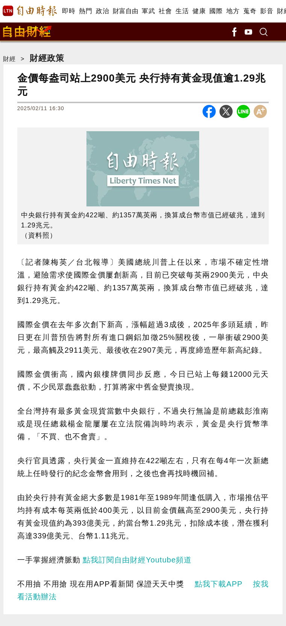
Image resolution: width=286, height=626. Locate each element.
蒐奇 (249, 11)
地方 (232, 11)
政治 (102, 11)
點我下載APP (218, 584)
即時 (68, 11)
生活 (182, 11)
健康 (199, 11)
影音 (266, 11)
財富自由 (125, 11)
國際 (215, 11)
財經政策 (47, 58)
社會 (165, 11)
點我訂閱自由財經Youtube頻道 (137, 560)
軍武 (148, 11)
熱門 (85, 11)
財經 (9, 59)
